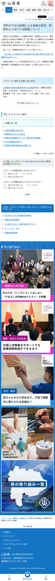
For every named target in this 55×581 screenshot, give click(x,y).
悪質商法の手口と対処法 (15, 134)
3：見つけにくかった (14, 187)
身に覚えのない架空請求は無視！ (18, 215)
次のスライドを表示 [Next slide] (52, 10)
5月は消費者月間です (13, 141)
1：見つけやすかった (14, 185)
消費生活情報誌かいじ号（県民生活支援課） (23, 137)
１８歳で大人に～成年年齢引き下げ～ (20, 224)
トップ (3, 518)
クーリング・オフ (12, 228)
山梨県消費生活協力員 (14, 130)
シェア (51, 17)
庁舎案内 (6, 532)
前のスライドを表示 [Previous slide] (2, 10)
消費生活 (15, 518)
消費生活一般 (11, 123)
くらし (9, 518)
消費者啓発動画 (11, 232)
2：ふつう (27, 173)
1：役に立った (11, 173)
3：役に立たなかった (14, 176)
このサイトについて (11, 540)
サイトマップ (8, 536)
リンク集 (6, 548)
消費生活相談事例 (12, 219)
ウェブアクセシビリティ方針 (15, 544)
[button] (43, 3)
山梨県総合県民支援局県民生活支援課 (19, 87)
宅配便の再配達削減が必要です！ (18, 145)
